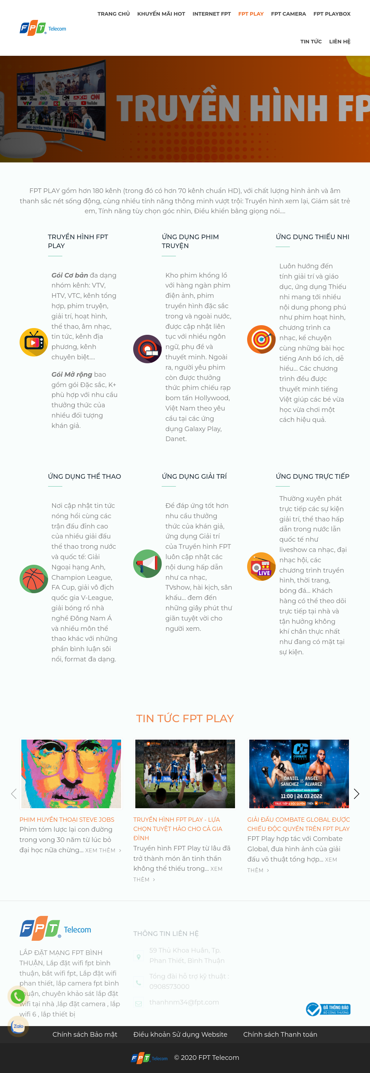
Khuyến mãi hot (161, 14)
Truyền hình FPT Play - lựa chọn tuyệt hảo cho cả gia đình (178, 829)
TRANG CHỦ (114, 14)
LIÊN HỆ (339, 41)
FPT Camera (288, 14)
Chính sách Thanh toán (280, 1035)
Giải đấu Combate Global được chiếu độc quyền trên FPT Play (298, 824)
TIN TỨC (311, 41)
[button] (354, 793)
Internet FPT (212, 14)
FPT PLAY (251, 14)
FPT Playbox (331, 14)
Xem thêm (103, 850)
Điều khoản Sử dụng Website (181, 1035)
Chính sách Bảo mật (85, 1035)
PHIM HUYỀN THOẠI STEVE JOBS (67, 819)
